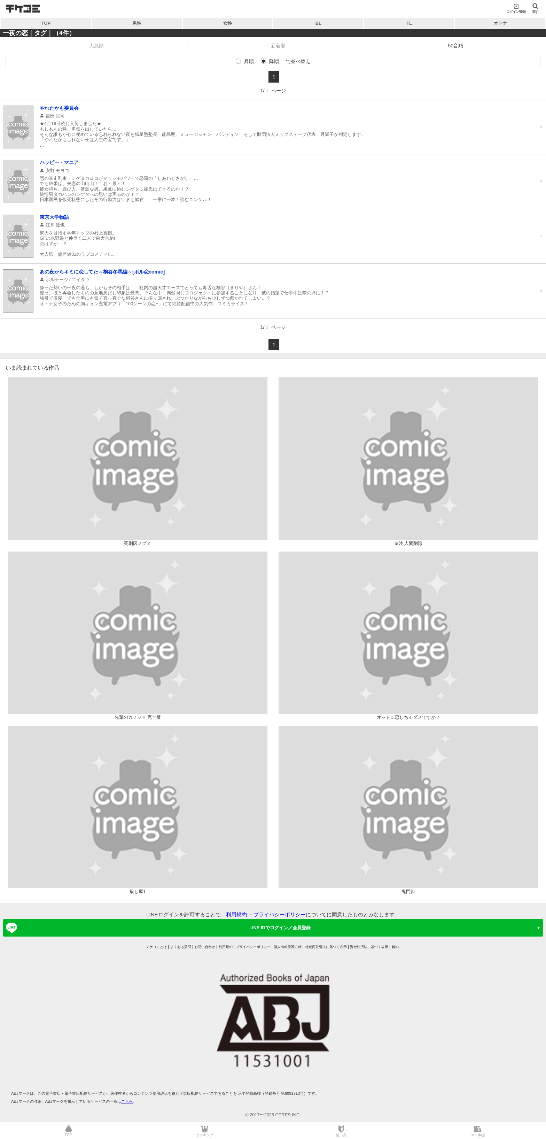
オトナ (500, 23)
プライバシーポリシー (280, 914)
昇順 (249, 61)
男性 (136, 23)
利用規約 (236, 914)
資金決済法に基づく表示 (369, 947)
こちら (127, 1101)
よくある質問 (180, 947)
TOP (45, 23)
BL (318, 23)
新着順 (278, 45)
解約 (395, 947)
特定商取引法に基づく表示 (326, 947)
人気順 (96, 45)
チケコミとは (156, 947)
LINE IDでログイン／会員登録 (157, 928)
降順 (274, 61)
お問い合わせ (204, 947)
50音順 (455, 45)
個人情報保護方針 (288, 947)
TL (409, 23)
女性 (227, 23)
